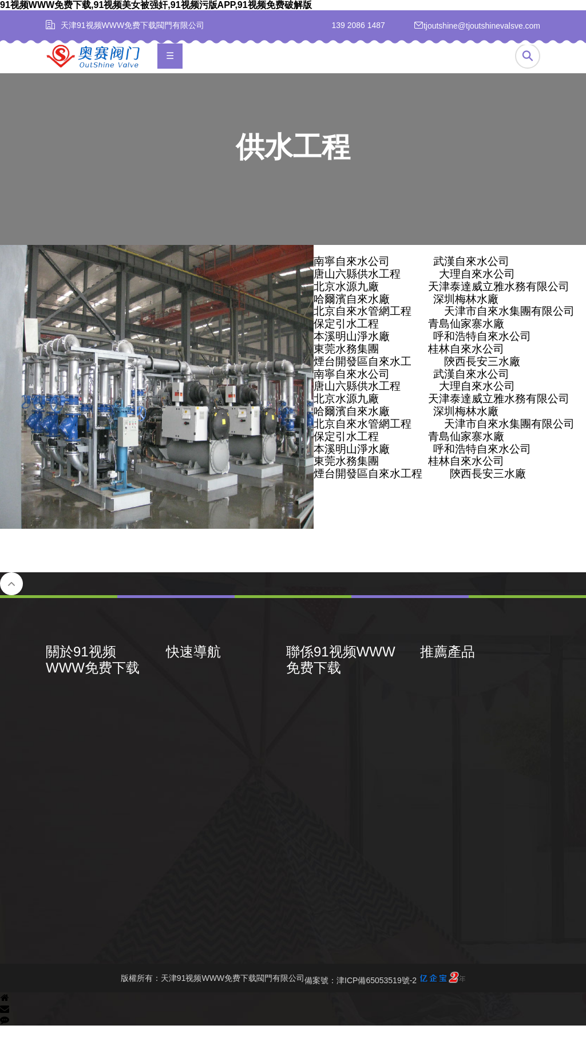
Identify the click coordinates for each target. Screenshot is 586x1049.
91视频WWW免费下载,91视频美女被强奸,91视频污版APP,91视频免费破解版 (156, 5)
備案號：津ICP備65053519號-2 (384, 1001)
